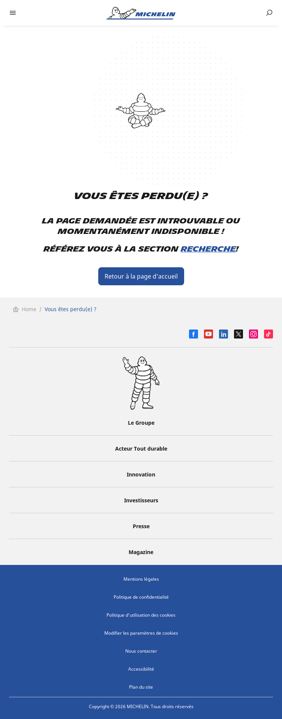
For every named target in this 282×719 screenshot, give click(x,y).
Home (24, 309)
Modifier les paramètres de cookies (141, 633)
